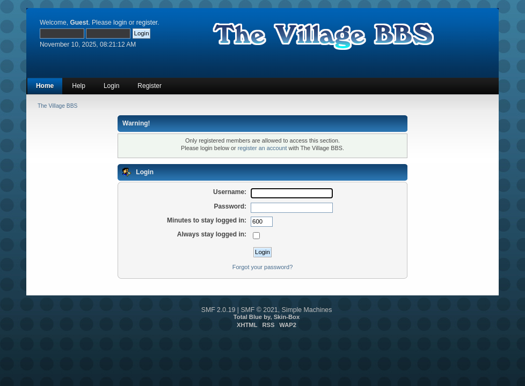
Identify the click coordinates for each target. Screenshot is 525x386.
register (146, 22)
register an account (262, 148)
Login (111, 86)
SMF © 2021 (259, 310)
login (120, 22)
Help (78, 86)
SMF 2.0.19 (218, 310)
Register (149, 86)
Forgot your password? (262, 267)
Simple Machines (307, 310)
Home (45, 86)
